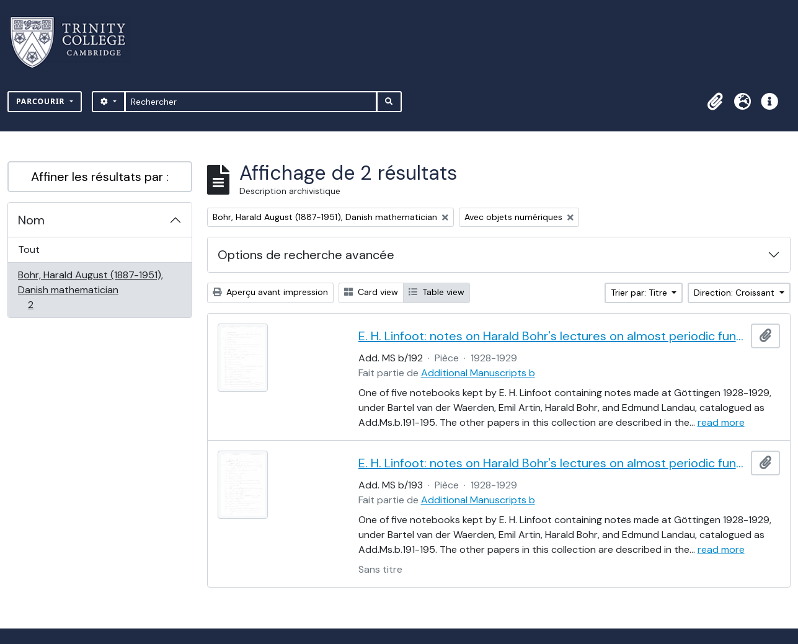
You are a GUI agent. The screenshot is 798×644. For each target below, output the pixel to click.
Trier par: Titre (640, 292)
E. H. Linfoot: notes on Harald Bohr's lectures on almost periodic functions (552, 336)
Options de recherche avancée (306, 255)
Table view (436, 292)
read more (721, 422)
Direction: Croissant (735, 292)
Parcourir (42, 101)
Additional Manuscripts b (478, 372)
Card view (371, 292)
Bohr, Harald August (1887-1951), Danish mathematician (90, 289)
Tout (29, 249)
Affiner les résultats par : (100, 177)
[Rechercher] (251, 101)
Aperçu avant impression (270, 292)
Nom (31, 220)
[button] (715, 101)
